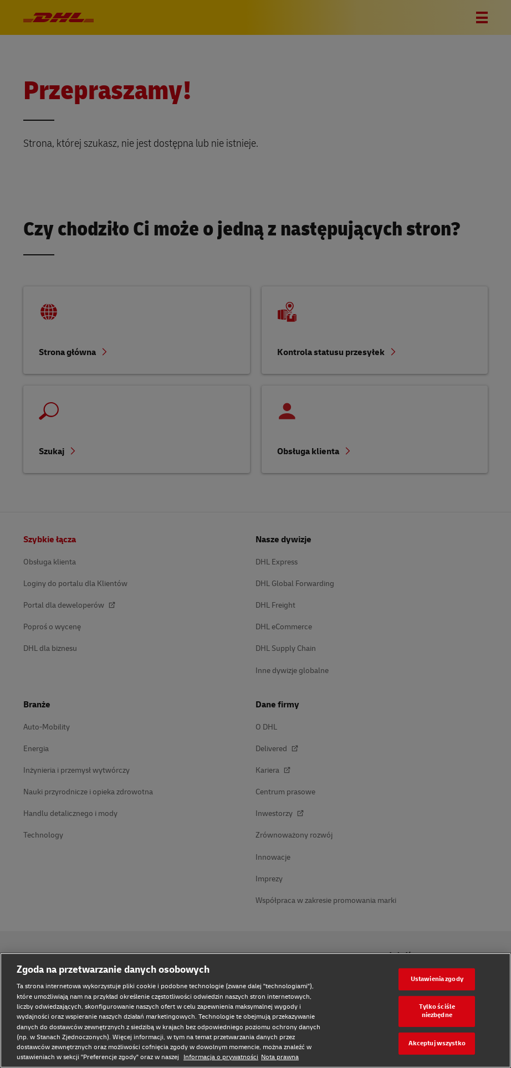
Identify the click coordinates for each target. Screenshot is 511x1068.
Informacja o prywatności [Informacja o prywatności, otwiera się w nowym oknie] (220, 1057)
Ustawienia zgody (437, 979)
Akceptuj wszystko (437, 1043)
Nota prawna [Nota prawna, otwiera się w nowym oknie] (280, 1057)
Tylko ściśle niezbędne (437, 1011)
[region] (255, 1010)
